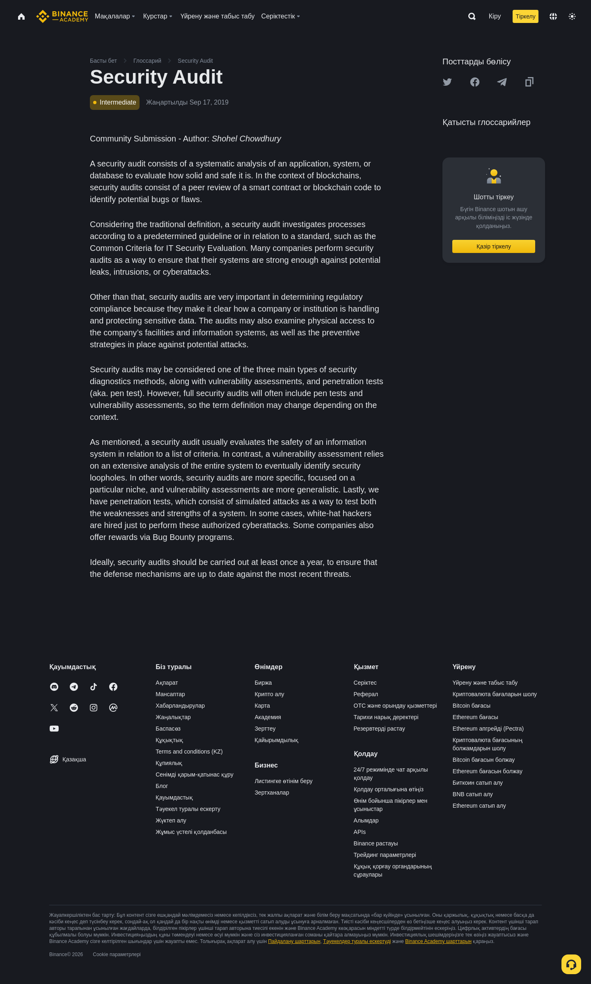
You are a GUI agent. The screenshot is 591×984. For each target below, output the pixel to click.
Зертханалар (271, 792)
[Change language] (553, 16)
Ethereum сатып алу (479, 805)
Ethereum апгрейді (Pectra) (488, 728)
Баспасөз (168, 728)
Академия (267, 717)
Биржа (263, 682)
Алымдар (366, 820)
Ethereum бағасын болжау (487, 771)
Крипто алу (269, 694)
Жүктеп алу (171, 820)
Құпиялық (169, 763)
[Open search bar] (469, 16)
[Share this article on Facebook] (475, 82)
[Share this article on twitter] (447, 82)
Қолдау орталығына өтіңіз (389, 789)
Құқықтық (169, 740)
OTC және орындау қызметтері (395, 705)
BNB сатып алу (473, 794)
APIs (360, 832)
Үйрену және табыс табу (485, 682)
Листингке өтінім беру (283, 781)
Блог (162, 786)
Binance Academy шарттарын (438, 941)
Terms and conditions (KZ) (189, 751)
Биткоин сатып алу (478, 782)
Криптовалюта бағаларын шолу (495, 694)
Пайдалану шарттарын (294, 941)
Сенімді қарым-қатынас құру (194, 774)
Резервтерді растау (379, 728)
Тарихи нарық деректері (386, 717)
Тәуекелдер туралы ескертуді (357, 941)
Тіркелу (525, 16)
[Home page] (62, 16)
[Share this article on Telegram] (502, 82)
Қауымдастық (174, 797)
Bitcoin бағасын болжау (484, 759)
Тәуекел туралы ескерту (188, 809)
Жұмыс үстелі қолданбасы (191, 832)
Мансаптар (170, 694)
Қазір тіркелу (493, 246)
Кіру (495, 16)
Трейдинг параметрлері (385, 855)
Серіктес (365, 682)
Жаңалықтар (173, 717)
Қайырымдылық (276, 740)
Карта (262, 705)
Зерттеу (264, 728)
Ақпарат (167, 682)
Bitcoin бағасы (471, 705)
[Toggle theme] (572, 16)
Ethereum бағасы (475, 717)
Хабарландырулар (180, 705)
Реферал (366, 694)
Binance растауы (376, 843)
